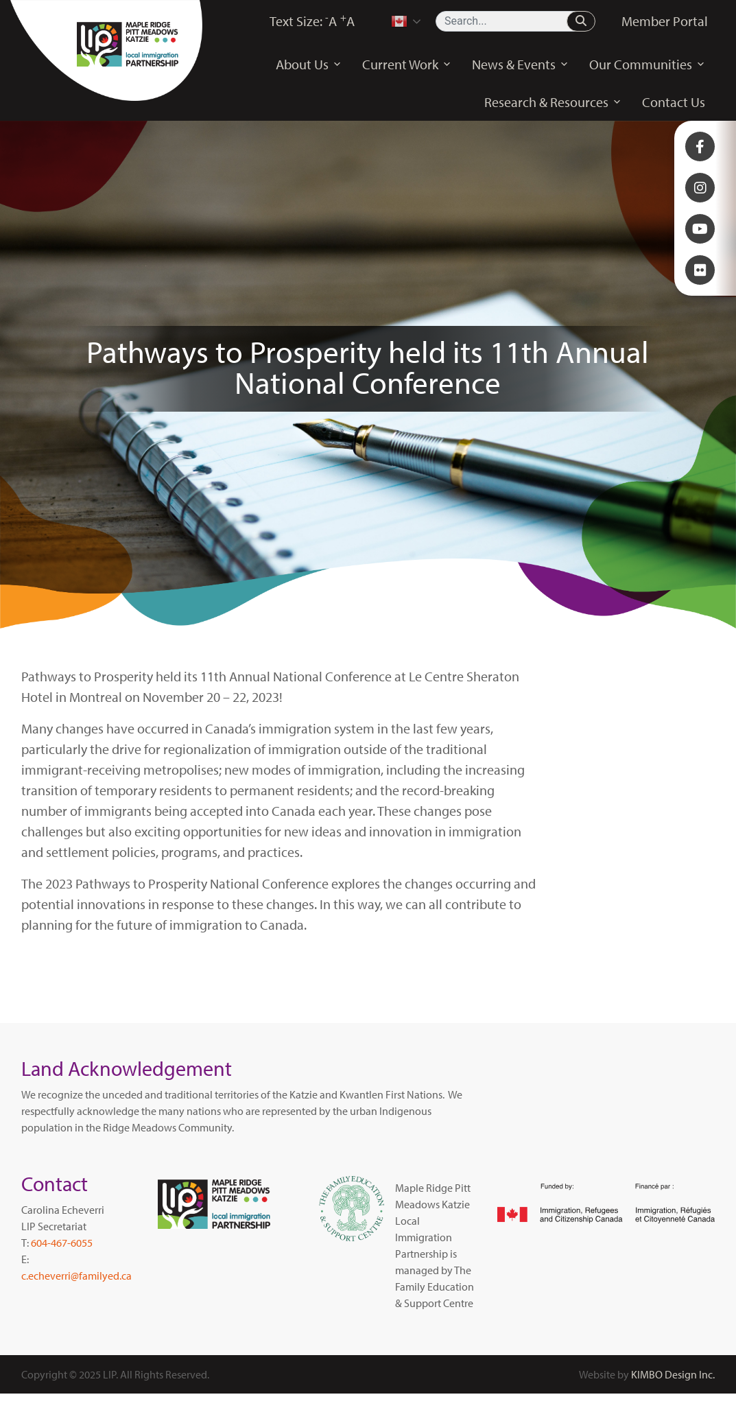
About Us (309, 64)
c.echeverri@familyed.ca (76, 1275)
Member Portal (664, 21)
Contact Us (673, 101)
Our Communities (647, 64)
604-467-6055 (62, 1242)
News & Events (520, 64)
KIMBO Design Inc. (673, 1374)
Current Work (406, 64)
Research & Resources (552, 102)
